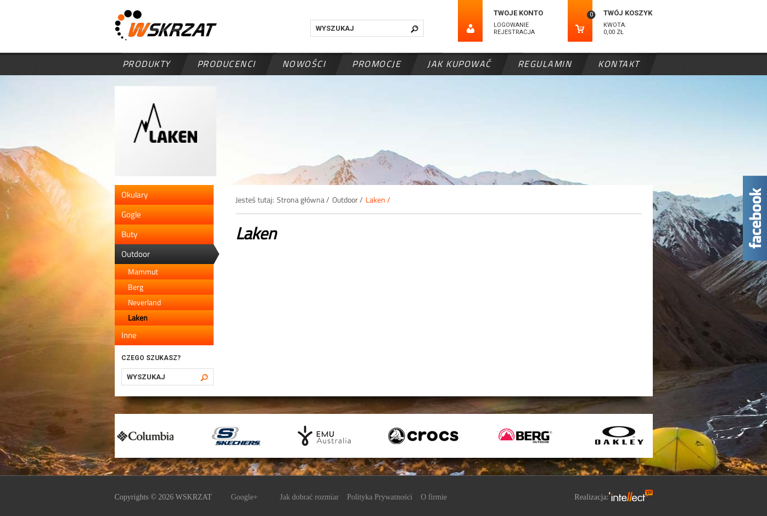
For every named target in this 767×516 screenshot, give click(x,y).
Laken (138, 317)
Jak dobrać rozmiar (309, 497)
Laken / (378, 199)
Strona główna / (303, 199)
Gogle (131, 214)
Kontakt (619, 63)
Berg (135, 287)
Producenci (226, 63)
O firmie (434, 497)
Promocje (376, 63)
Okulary (134, 194)
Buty (129, 234)
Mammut (143, 271)
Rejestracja (514, 32)
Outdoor (135, 254)
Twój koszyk (627, 13)
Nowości (304, 63)
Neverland (144, 302)
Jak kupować (459, 63)
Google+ (244, 497)
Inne (129, 335)
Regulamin (545, 63)
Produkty (146, 63)
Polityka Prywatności (379, 497)
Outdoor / (347, 199)
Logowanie (511, 25)
